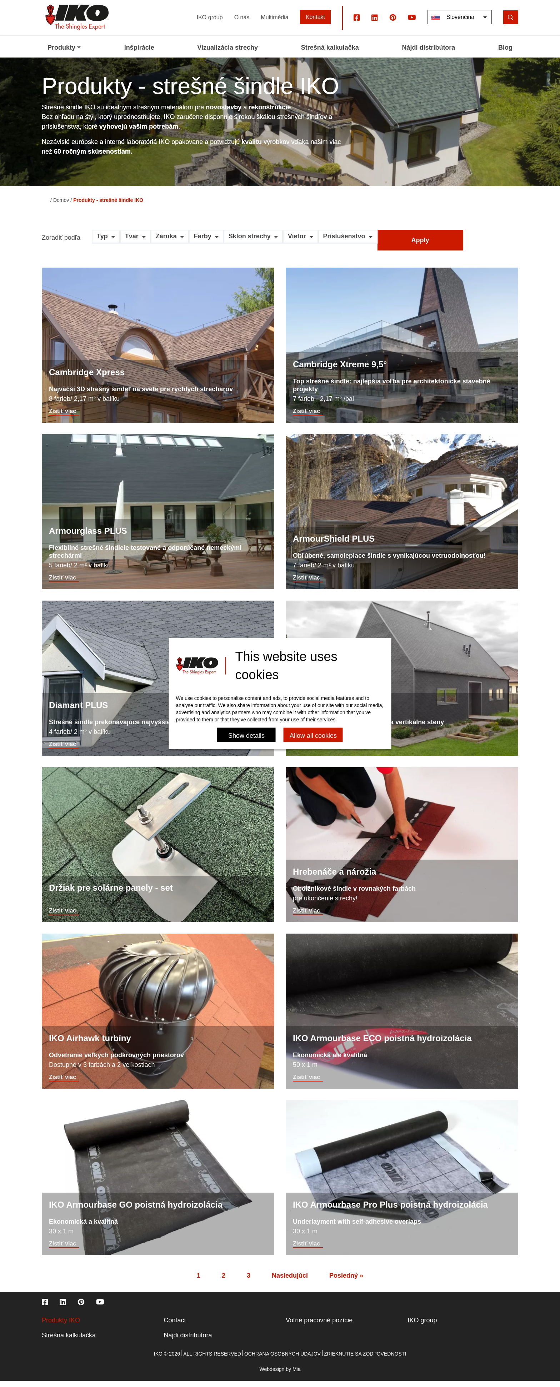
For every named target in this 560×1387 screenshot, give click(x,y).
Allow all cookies (313, 735)
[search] (510, 23)
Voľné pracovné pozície (319, 1326)
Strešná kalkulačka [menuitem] (330, 53)
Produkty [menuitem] (64, 53)
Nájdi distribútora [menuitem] (428, 53)
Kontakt (315, 23)
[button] (106, 245)
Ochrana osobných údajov (282, 1359)
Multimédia (274, 23)
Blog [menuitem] (505, 53)
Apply (420, 246)
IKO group (210, 23)
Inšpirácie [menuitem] (139, 53)
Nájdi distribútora (188, 1341)
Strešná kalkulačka (69, 1341)
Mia (296, 1375)
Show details (246, 735)
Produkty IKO (61, 1326)
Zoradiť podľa (61, 243)
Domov (61, 206)
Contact (175, 1326)
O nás (242, 23)
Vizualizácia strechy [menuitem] (227, 53)
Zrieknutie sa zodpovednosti (365, 1359)
